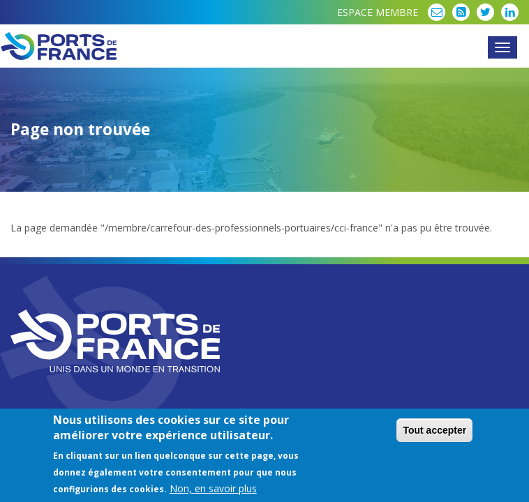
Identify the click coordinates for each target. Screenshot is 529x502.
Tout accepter (434, 431)
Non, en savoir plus (213, 489)
